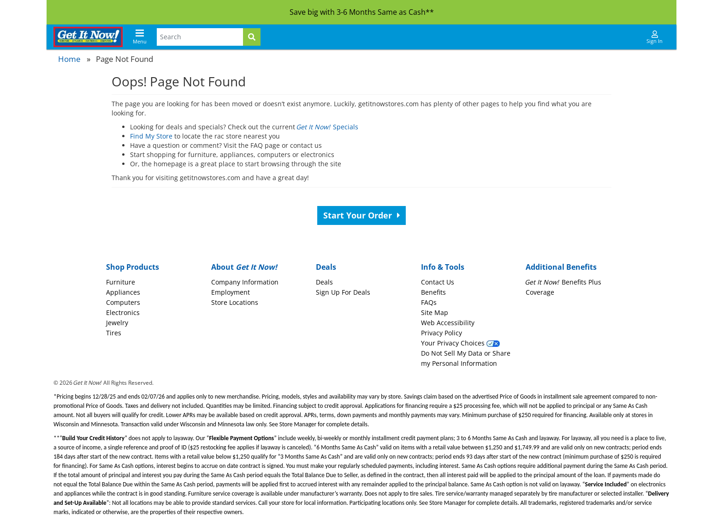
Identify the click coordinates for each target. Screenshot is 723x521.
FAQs (429, 302)
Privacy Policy (441, 332)
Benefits (433, 292)
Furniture (120, 282)
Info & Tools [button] (442, 267)
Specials (327, 126)
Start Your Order (361, 215)
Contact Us (437, 282)
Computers (123, 302)
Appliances (123, 292)
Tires (113, 332)
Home (69, 59)
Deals (324, 282)
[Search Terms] (200, 37)
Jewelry (117, 322)
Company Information (245, 282)
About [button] (244, 267)
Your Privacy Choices (460, 343)
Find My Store (151, 136)
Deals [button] (326, 267)
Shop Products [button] (132, 267)
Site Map (434, 312)
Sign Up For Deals (343, 292)
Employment (230, 292)
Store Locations (234, 302)
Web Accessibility (447, 322)
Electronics (123, 312)
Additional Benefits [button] (561, 267)
